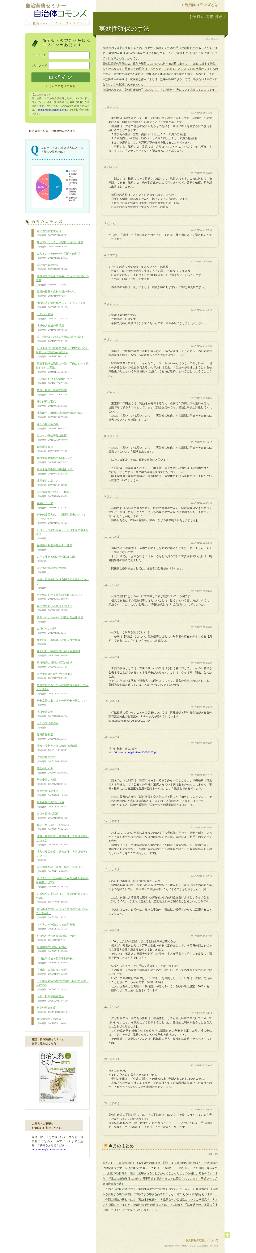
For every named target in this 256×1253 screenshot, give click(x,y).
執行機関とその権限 (53, 1021)
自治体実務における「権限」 (54, 494)
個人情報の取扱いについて (201, 1240)
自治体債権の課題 (53, 816)
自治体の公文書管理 (53, 233)
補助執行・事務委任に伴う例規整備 (58, 642)
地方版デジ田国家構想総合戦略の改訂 (59, 415)
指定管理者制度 (53, 1010)
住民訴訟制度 (53, 736)
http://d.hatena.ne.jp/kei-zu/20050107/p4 (132, 752)
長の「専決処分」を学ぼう (54, 827)
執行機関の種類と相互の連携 (54, 665)
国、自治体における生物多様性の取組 (59, 339)
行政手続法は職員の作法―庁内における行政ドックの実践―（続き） (62, 352)
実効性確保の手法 (53, 793)
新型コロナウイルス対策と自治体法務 (59, 619)
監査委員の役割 (53, 782)
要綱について (53, 505)
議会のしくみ (53, 770)
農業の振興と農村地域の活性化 (55, 294)
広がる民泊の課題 (47, 725)
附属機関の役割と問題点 (53, 949)
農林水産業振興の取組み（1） (55, 471)
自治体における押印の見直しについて (59, 597)
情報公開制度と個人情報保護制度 (57, 748)
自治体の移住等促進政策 (53, 437)
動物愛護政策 (53, 449)
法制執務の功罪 (53, 759)
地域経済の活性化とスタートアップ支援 (61, 305)
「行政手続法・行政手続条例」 (55, 960)
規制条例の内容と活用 (53, 804)
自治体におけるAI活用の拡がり (55, 381)
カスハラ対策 (53, 316)
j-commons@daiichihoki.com (52, 109)
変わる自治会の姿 (53, 426)
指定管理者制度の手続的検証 (54, 676)
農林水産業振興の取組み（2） (55, 460)
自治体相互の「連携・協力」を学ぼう (61, 869)
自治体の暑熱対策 (53, 267)
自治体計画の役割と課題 (51, 570)
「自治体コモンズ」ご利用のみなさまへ (50, 131)
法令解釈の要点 (53, 403)
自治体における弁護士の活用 (54, 608)
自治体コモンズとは (201, 5)
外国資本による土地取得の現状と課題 (59, 244)
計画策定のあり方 (53, 483)
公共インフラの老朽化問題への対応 (58, 256)
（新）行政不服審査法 (53, 998)
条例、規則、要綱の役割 (53, 392)
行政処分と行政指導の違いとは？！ (58, 938)
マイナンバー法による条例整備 (57, 927)
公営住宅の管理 (53, 631)
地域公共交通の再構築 (53, 327)
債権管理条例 (53, 714)
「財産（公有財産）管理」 (53, 972)
